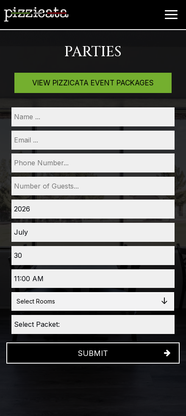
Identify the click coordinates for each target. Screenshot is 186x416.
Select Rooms (36, 301)
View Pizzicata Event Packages (93, 83)
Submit (93, 353)
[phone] (92, 162)
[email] (92, 140)
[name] (92, 116)
